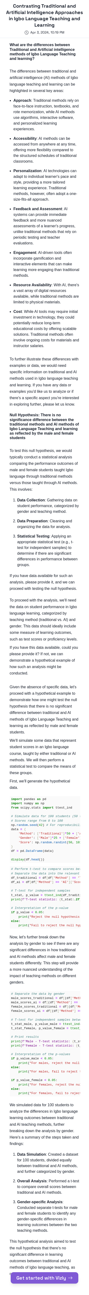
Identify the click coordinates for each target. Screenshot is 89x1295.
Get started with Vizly (44, 1278)
